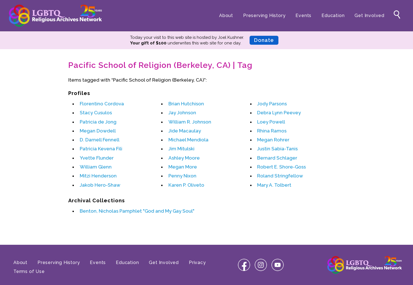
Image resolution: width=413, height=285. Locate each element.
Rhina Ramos (272, 131)
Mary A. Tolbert (274, 185)
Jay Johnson (182, 112)
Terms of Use (29, 271)
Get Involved (369, 15)
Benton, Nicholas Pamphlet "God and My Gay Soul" (137, 211)
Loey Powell (271, 122)
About (226, 15)
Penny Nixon (182, 176)
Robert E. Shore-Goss (281, 167)
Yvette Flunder (97, 158)
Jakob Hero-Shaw (100, 185)
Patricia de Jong (98, 122)
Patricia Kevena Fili (101, 148)
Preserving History (264, 15)
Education (333, 15)
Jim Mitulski (181, 148)
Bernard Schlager (277, 158)
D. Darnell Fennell (99, 139)
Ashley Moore (184, 158)
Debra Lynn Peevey (279, 112)
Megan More (182, 167)
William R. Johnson (189, 122)
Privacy (197, 262)
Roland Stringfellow (280, 176)
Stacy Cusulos (96, 112)
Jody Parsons (272, 103)
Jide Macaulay (184, 131)
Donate (264, 40)
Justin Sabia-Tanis (277, 148)
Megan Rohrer (273, 139)
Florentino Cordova (102, 103)
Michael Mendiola (188, 139)
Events (303, 15)
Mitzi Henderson (98, 176)
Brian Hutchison (186, 103)
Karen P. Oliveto (186, 185)
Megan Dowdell (98, 131)
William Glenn (96, 167)
